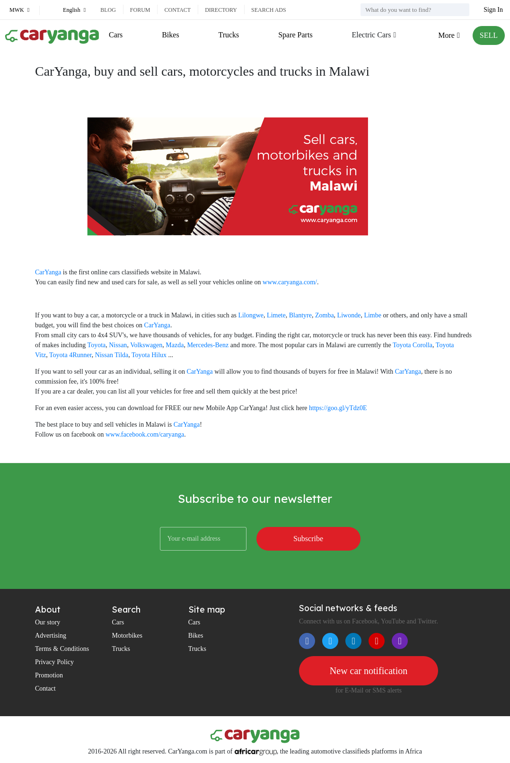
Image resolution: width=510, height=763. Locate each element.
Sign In (493, 9)
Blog (108, 10)
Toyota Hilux (149, 355)
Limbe (372, 315)
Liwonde (349, 315)
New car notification (368, 671)
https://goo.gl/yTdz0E (338, 408)
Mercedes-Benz (208, 345)
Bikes (170, 35)
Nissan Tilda (111, 355)
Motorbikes (127, 635)
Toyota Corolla (412, 345)
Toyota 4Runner (70, 355)
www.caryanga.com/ (290, 282)
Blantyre (300, 315)
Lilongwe (251, 315)
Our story (47, 622)
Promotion (49, 675)
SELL (489, 35)
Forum (140, 10)
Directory (221, 10)
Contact (177, 10)
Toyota (97, 345)
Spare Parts (295, 35)
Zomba (324, 315)
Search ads (268, 10)
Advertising (50, 635)
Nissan (118, 345)
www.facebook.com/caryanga (145, 434)
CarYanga (48, 272)
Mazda (175, 345)
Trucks (228, 35)
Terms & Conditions (62, 648)
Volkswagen (146, 345)
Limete (276, 315)
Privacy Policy (54, 662)
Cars (116, 35)
